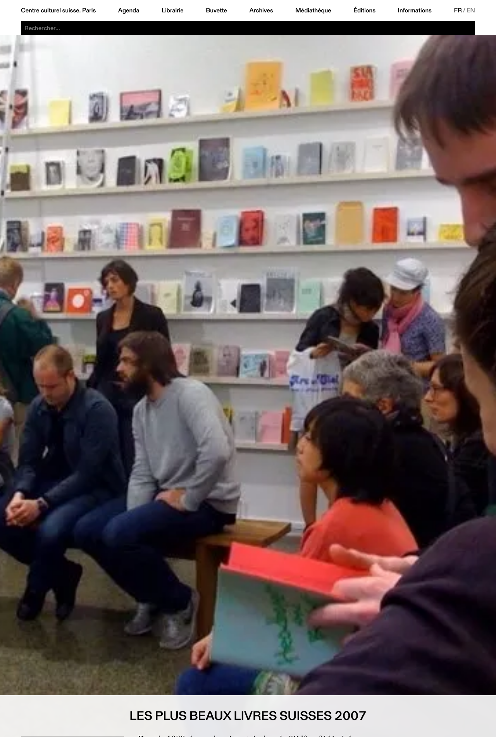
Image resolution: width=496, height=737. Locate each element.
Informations (415, 10)
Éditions (364, 10)
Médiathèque (313, 10)
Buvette (216, 10)
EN (471, 10)
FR (458, 10)
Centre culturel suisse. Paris (58, 10)
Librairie (173, 10)
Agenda (129, 10)
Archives (261, 10)
